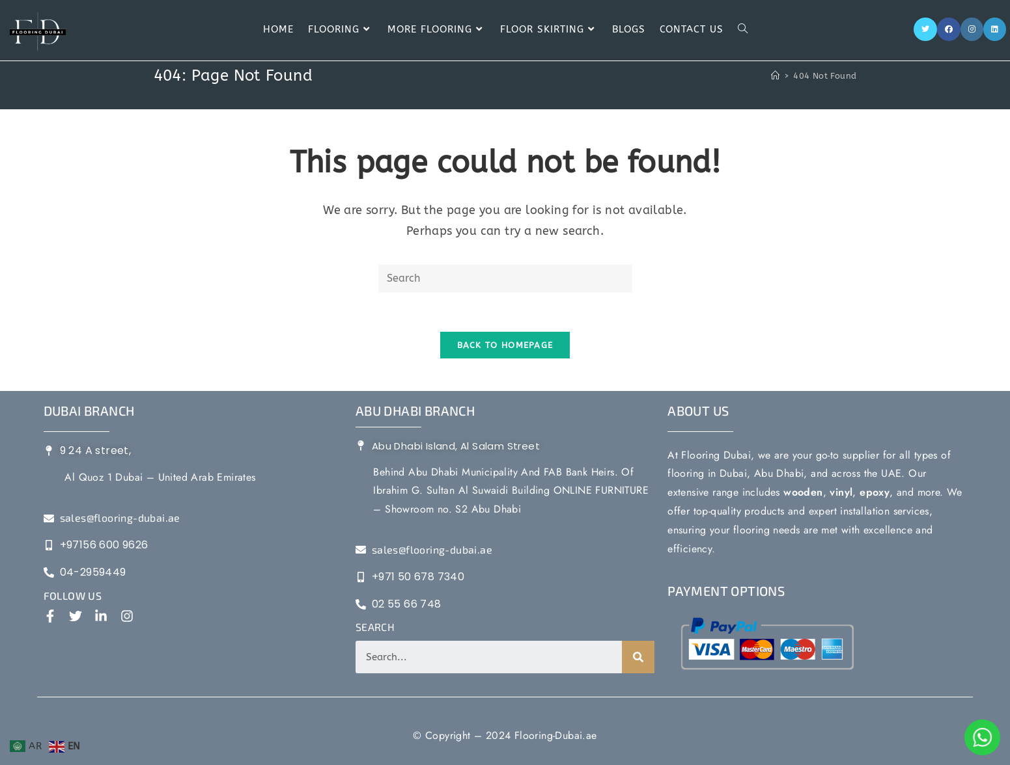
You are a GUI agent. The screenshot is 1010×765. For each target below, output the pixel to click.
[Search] (638, 657)
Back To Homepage (505, 345)
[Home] (775, 76)
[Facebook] (949, 29)
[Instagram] (972, 29)
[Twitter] (925, 29)
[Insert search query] (505, 279)
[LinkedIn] (994, 29)
